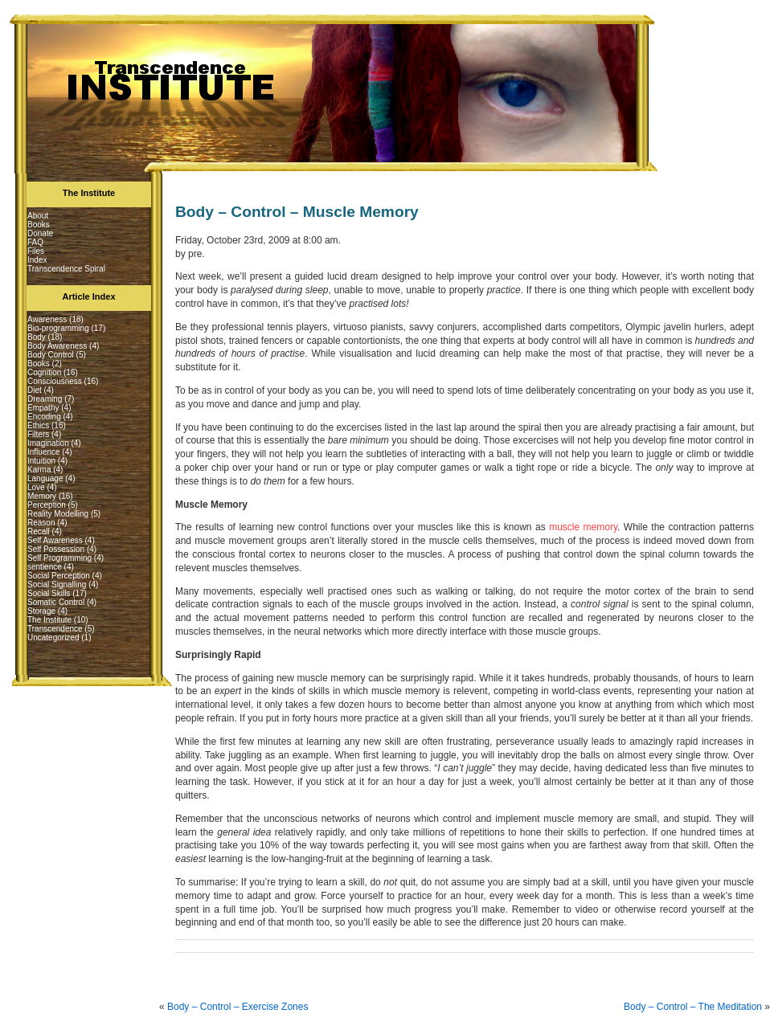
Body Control (50, 354)
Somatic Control (55, 602)
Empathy (43, 407)
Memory (41, 496)
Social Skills (48, 593)
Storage (41, 611)
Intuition (41, 460)
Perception (46, 505)
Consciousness (54, 381)
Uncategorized (53, 637)
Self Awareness (55, 540)
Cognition (44, 372)
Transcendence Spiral (66, 268)
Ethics (38, 425)
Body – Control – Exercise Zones (237, 1006)
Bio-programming (58, 328)
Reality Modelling (57, 513)
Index (37, 259)
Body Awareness (57, 345)
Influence (43, 452)
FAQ (35, 242)
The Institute (49, 619)
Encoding (44, 416)
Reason (41, 522)
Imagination (48, 443)
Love (36, 487)
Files (35, 251)
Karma (39, 469)
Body (36, 337)
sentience (44, 566)
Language (45, 478)
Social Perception (58, 575)
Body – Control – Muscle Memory (297, 211)
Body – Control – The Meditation (693, 1006)
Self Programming (59, 558)
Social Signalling (56, 584)
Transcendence (55, 628)
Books (38, 224)
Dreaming (44, 398)
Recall (38, 531)
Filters (38, 434)
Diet (34, 390)
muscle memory (583, 527)
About (37, 215)
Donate (40, 233)
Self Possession (55, 549)
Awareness (47, 319)
